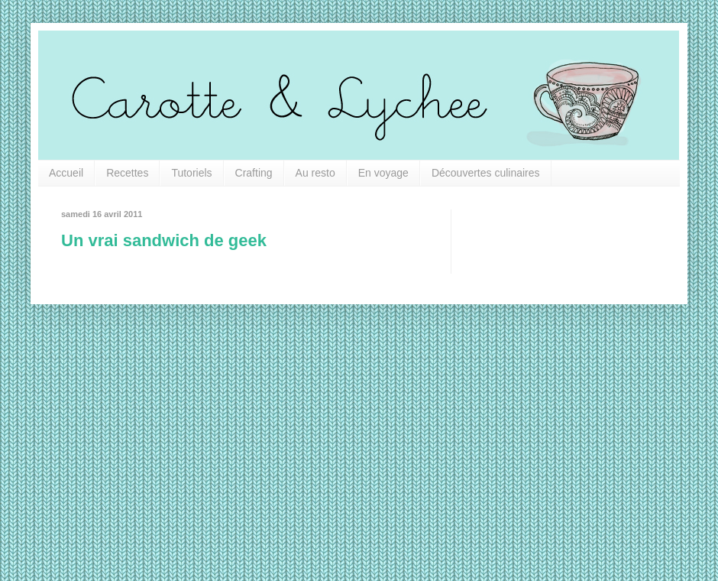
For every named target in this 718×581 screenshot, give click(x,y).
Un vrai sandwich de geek (164, 240)
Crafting (254, 173)
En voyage (383, 173)
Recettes (127, 173)
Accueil (66, 173)
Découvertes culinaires (486, 173)
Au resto (315, 173)
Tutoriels (191, 173)
